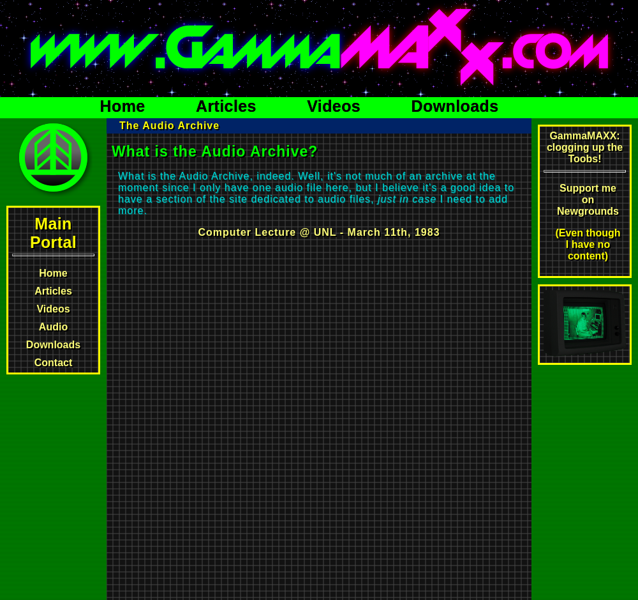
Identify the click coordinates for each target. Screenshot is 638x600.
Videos (336, 106)
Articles (228, 106)
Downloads (455, 106)
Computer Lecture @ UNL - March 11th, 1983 (319, 232)
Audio (53, 326)
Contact (53, 362)
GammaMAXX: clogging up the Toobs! (585, 147)
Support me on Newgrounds (588, 200)
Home (125, 106)
